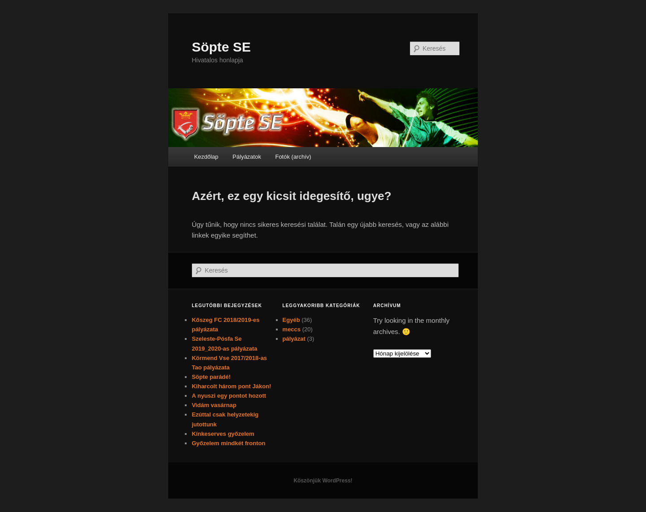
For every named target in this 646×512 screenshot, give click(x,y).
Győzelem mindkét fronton (228, 443)
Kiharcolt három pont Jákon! (231, 386)
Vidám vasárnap (214, 405)
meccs (292, 329)
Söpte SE (221, 46)
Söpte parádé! (211, 376)
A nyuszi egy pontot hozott (229, 395)
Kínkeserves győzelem (223, 433)
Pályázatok (246, 156)
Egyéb (291, 320)
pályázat (294, 338)
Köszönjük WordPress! (322, 480)
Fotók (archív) (293, 156)
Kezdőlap (206, 156)
